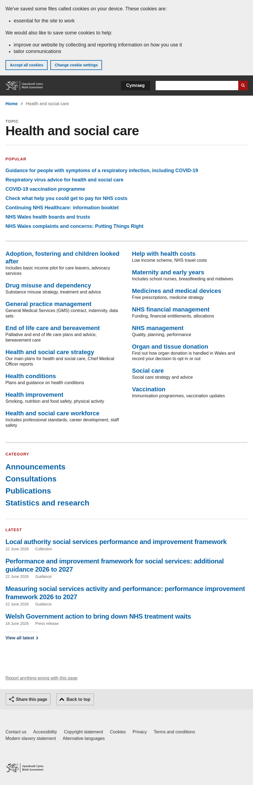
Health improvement (34, 394)
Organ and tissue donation (170, 346)
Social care (148, 370)
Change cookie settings (76, 65)
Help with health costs (164, 253)
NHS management (158, 328)
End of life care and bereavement (52, 328)
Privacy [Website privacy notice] (140, 732)
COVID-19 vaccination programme (45, 189)
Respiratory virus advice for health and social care (64, 180)
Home (11, 103)
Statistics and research (47, 503)
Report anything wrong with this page (41, 678)
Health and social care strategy (49, 352)
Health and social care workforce (52, 413)
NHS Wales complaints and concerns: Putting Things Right (74, 226)
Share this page (31, 699)
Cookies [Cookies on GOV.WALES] (118, 732)
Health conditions (30, 376)
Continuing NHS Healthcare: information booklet (62, 207)
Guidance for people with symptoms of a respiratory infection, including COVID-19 (101, 170)
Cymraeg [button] (135, 85)
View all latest (19, 638)
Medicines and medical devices (176, 290)
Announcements (35, 467)
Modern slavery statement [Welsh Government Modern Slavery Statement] (30, 738)
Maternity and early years (168, 272)
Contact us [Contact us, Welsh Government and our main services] (15, 732)
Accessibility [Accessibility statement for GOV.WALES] (45, 732)
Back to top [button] (78, 699)
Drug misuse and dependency (48, 285)
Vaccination (148, 389)
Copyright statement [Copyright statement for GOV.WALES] (83, 732)
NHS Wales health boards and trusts (47, 217)
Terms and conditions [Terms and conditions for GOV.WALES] (174, 732)
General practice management (48, 304)
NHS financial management (171, 309)
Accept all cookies (26, 65)
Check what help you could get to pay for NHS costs (66, 198)
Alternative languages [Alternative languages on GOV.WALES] (84, 738)
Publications (28, 491)
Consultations (31, 479)
